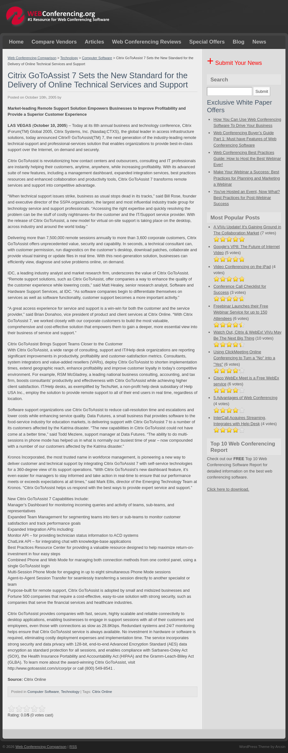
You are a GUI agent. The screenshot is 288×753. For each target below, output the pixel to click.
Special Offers (207, 42)
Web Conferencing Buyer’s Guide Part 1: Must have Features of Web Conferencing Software (244, 138)
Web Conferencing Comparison (32, 58)
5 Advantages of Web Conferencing (245, 397)
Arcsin (280, 747)
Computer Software (97, 58)
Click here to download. (228, 489)
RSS (73, 747)
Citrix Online (102, 692)
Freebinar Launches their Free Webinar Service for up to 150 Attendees (240, 312)
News (259, 42)
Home (16, 42)
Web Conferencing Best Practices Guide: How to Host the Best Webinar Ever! (247, 158)
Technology (69, 58)
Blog (238, 42)
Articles (94, 42)
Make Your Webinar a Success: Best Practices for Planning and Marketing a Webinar (246, 177)
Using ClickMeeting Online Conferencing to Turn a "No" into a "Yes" (244, 357)
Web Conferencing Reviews (146, 42)
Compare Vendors (54, 42)
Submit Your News (234, 63)
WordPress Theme (254, 747)
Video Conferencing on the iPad (242, 266)
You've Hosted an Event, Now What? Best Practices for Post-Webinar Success (246, 197)
